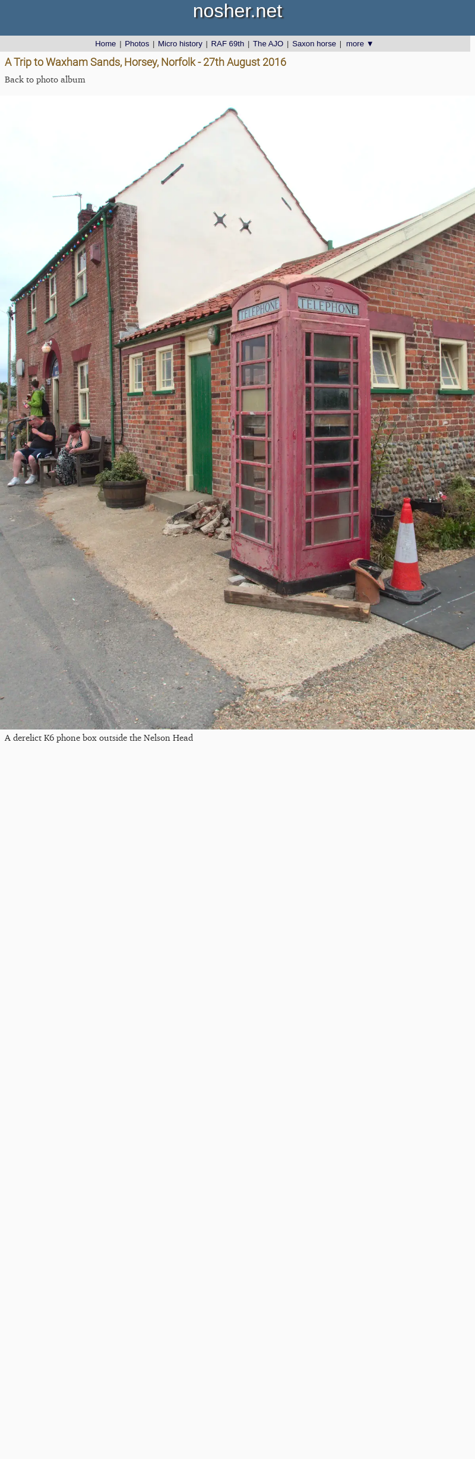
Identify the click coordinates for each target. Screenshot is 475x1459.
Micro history (180, 43)
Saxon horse (314, 43)
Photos (137, 43)
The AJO (268, 43)
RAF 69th (228, 43)
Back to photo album (45, 79)
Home (105, 43)
